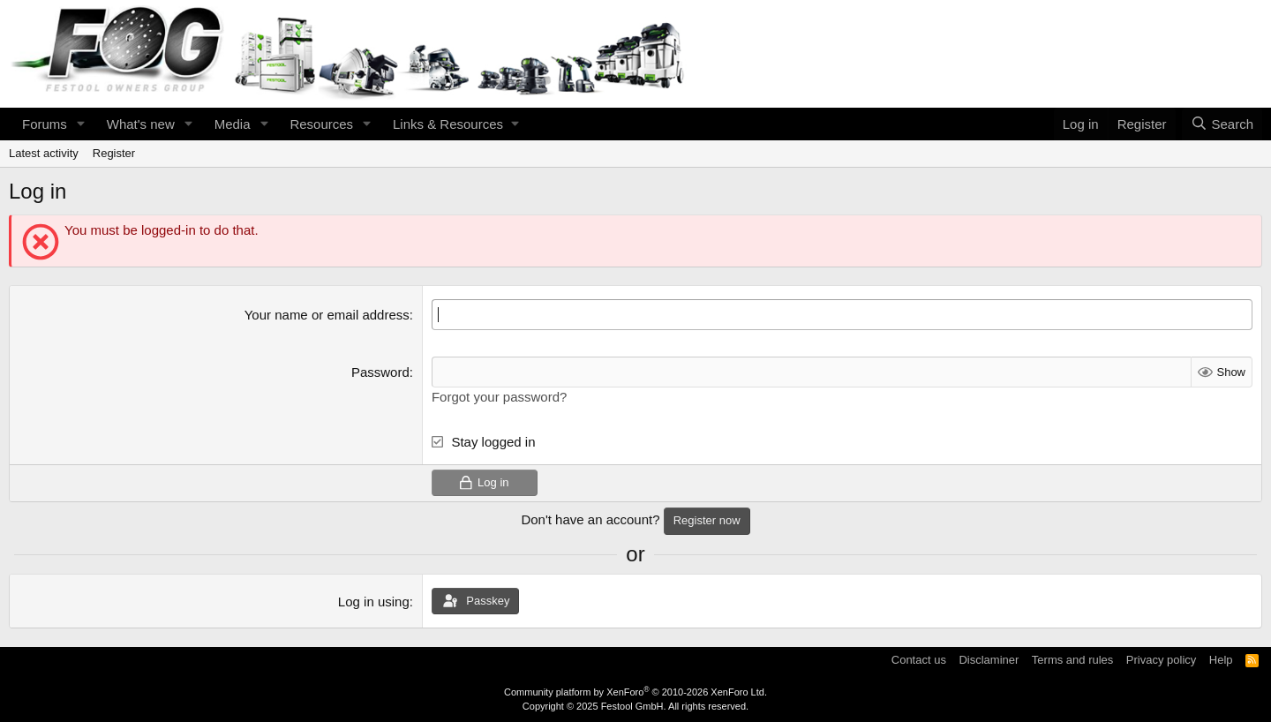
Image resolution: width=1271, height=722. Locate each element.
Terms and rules (1072, 659)
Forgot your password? (499, 396)
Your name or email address (327, 314)
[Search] (1222, 124)
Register (114, 153)
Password (380, 372)
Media (232, 124)
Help (1221, 659)
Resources (321, 124)
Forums (44, 124)
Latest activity (44, 153)
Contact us (918, 659)
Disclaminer (989, 659)
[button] (81, 124)
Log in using (374, 601)
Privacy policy (1161, 659)
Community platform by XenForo (635, 692)
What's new (141, 124)
